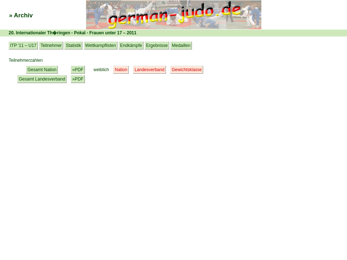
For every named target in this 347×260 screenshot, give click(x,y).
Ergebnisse (157, 45)
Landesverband (149, 69)
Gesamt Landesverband (42, 79)
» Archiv (21, 15)
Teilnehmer (51, 45)
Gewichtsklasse (187, 69)
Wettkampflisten (100, 45)
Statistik (73, 45)
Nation (121, 69)
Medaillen (181, 45)
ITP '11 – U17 (23, 45)
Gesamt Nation (41, 69)
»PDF (77, 69)
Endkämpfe (131, 45)
